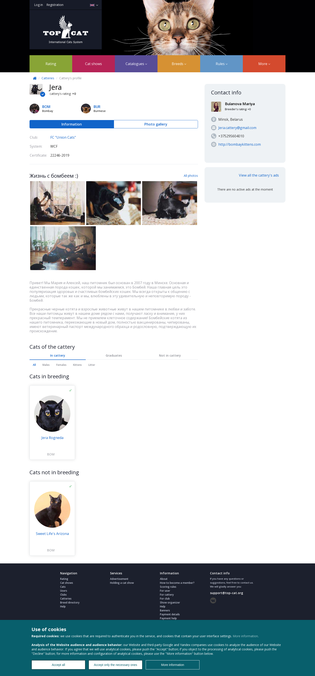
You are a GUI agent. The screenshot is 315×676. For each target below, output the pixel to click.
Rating (51, 63)
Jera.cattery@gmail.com (237, 127)
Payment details (170, 614)
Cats (63, 587)
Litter (91, 365)
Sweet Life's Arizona (52, 533)
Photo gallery (155, 124)
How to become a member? (177, 583)
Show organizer (170, 602)
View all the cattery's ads (259, 175)
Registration (54, 5)
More (264, 63)
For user (165, 591)
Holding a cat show (122, 583)
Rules (222, 63)
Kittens (77, 365)
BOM (50, 454)
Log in (38, 5)
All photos (191, 175)
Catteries (48, 78)
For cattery (167, 594)
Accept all (58, 665)
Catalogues (136, 63)
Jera (55, 87)
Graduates (114, 355)
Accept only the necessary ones (115, 665)
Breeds (179, 63)
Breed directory (69, 602)
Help (63, 606)
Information (71, 124)
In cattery (57, 355)
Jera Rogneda (52, 437)
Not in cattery (170, 355)
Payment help (168, 618)
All (34, 365)
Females (61, 365)
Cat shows (93, 63)
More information (245, 636)
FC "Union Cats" (63, 137)
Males (46, 365)
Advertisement (119, 579)
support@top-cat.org (226, 593)
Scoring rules (168, 587)
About (164, 579)
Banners (165, 610)
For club (165, 598)
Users (63, 591)
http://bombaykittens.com (239, 144)
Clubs (63, 594)
